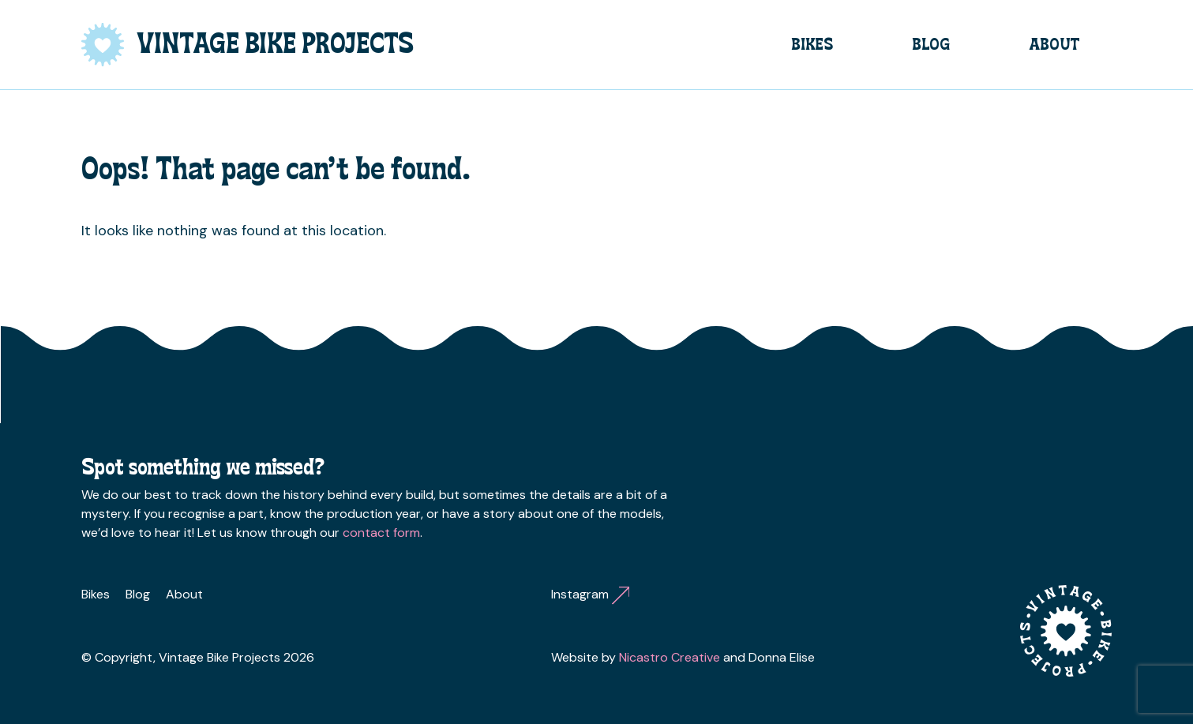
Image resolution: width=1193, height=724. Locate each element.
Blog (931, 44)
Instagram (590, 594)
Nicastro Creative (669, 657)
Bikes (812, 44)
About (1054, 44)
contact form (381, 532)
